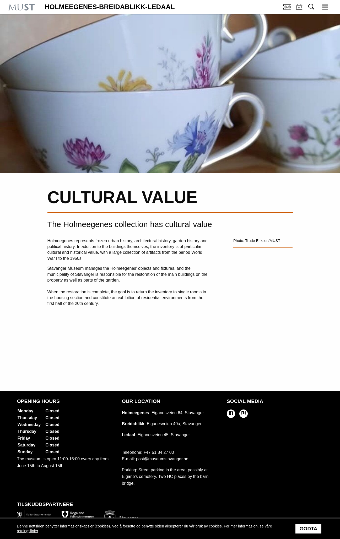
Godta (308, 528)
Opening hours (38, 401)
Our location (141, 401)
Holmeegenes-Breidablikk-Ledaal (110, 7)
